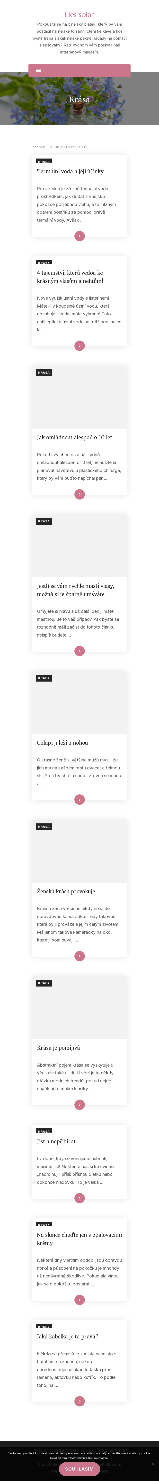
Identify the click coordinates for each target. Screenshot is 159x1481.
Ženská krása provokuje (66, 891)
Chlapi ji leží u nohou (62, 743)
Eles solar (79, 14)
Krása (44, 162)
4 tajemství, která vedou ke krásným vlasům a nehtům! (70, 277)
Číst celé (72, 236)
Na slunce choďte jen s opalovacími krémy (79, 1239)
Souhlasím (79, 1469)
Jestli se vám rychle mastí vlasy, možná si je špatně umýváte (75, 590)
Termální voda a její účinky (70, 171)
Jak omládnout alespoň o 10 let (74, 437)
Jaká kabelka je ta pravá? (67, 1336)
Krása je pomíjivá (58, 1048)
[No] (152, 1464)
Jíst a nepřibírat (56, 1141)
